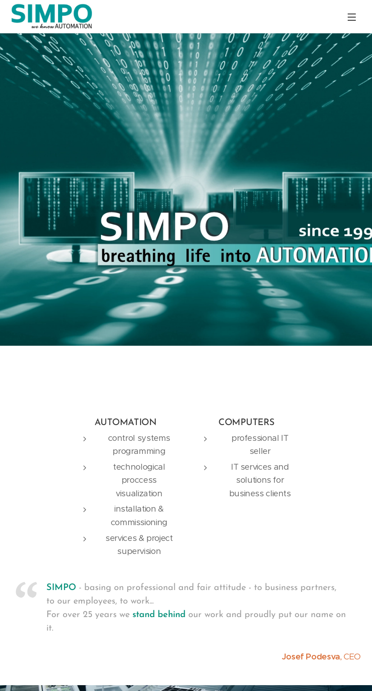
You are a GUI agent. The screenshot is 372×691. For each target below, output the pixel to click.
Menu (352, 17)
